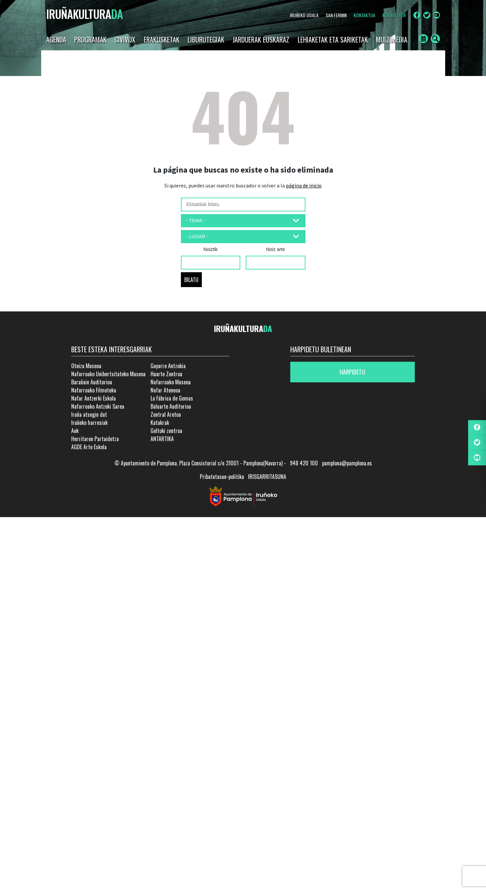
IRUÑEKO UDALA (304, 15)
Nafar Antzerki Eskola (93, 398)
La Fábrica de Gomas (172, 398)
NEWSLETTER (394, 15)
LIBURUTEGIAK (206, 39)
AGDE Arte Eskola (89, 447)
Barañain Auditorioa (91, 382)
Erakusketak (162, 39)
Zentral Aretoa (166, 414)
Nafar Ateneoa (165, 390)
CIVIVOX (125, 39)
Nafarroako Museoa (171, 382)
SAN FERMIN (336, 15)
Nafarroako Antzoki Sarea (97, 406)
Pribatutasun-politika (222, 477)
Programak (90, 39)
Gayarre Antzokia (168, 366)
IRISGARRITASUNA (267, 477)
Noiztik (211, 249)
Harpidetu (352, 371)
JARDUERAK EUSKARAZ (261, 39)
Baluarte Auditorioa (171, 406)
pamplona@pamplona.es (347, 463)
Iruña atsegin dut (89, 414)
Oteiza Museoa (86, 366)
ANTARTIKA (162, 439)
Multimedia (391, 39)
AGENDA (56, 39)
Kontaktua (364, 15)
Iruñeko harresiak (89, 422)
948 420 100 (304, 463)
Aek (75, 431)
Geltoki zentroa (166, 431)
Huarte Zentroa (166, 374)
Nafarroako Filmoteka (93, 390)
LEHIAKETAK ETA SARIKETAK (333, 39)
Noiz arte (275, 249)
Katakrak (160, 422)
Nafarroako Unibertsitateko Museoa (108, 374)
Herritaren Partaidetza (95, 439)
